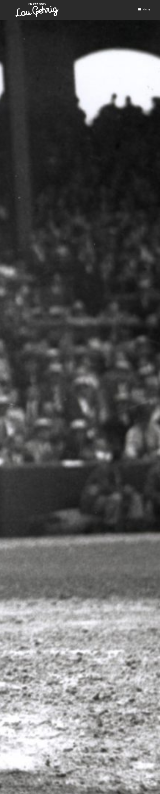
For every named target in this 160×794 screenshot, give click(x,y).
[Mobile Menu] (144, 10)
